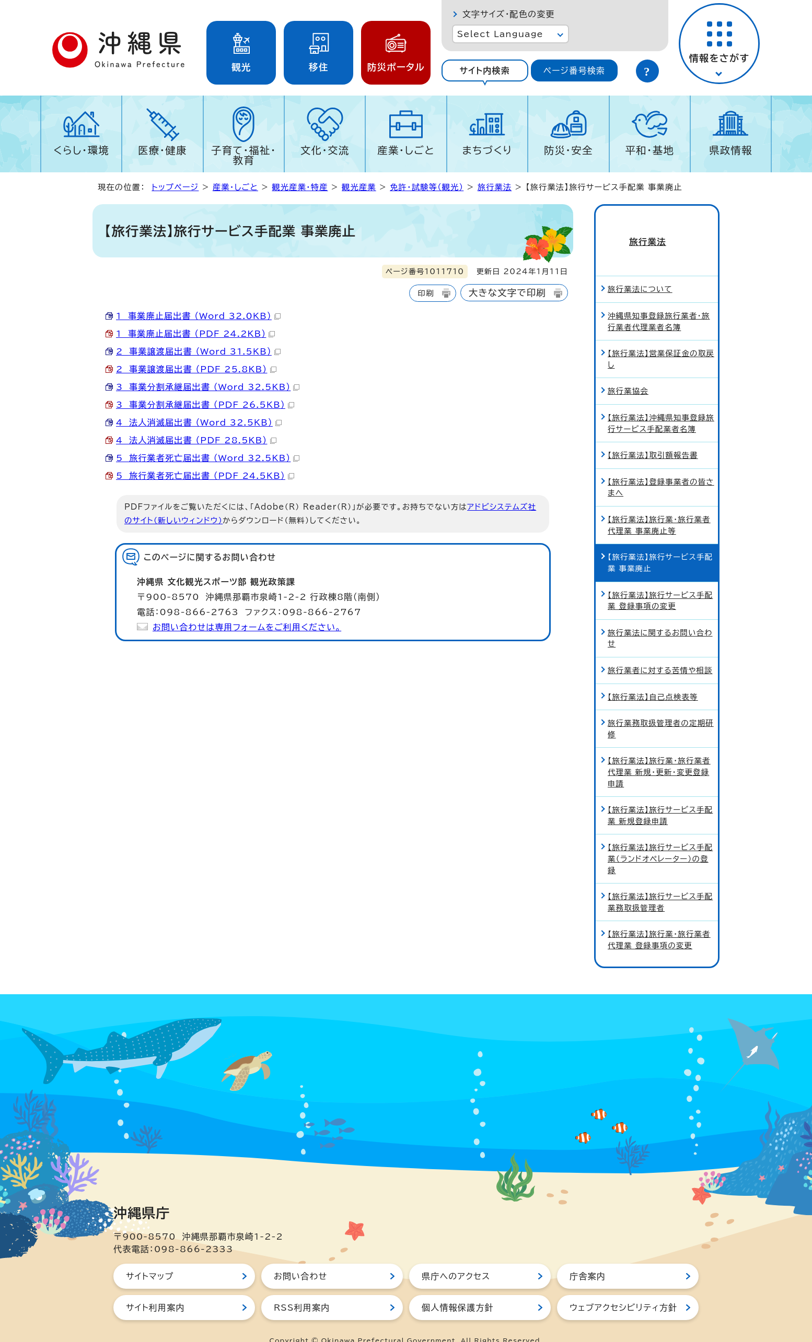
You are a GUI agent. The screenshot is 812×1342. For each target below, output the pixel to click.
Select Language (500, 34)
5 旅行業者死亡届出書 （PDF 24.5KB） (205, 476)
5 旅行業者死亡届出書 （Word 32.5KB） (207, 458)
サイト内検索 (485, 70)
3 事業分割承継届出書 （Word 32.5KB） (207, 387)
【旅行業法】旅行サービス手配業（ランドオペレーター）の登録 (660, 840)
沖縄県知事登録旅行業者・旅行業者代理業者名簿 (659, 302)
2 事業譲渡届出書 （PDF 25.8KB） (196, 369)
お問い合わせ (300, 1257)
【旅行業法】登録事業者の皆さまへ (661, 468)
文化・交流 (325, 150)
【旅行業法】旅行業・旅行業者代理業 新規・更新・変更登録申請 (659, 753)
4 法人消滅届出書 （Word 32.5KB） (199, 422)
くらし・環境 (81, 150)
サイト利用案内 (155, 1289)
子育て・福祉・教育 (243, 155)
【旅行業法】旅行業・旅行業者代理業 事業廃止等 (659, 506)
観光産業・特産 (300, 187)
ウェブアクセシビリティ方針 (623, 1289)
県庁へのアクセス (456, 1257)
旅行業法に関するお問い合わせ (660, 619)
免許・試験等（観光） (426, 187)
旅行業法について (640, 271)
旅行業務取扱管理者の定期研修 (661, 710)
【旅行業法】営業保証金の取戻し (661, 340)
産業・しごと (406, 150)
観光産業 (359, 187)
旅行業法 (495, 187)
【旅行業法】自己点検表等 (653, 678)
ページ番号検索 (574, 70)
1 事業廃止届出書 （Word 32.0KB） (198, 316)
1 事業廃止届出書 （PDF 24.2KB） (195, 333)
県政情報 (730, 150)
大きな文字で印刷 (507, 292)
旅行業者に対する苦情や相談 (660, 651)
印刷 (425, 293)
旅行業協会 (628, 372)
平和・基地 (649, 150)
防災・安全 (568, 150)
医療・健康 (162, 150)
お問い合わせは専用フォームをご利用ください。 (247, 627)
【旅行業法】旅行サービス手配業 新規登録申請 (660, 796)
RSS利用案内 (302, 1289)
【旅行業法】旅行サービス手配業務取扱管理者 (660, 883)
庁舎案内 (588, 1257)
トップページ (175, 187)
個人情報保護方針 (458, 1289)
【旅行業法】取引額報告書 (653, 436)
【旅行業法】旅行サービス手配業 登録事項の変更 (660, 582)
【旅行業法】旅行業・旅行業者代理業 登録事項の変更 (659, 921)
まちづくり (487, 150)
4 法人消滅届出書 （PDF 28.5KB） (196, 440)
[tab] (485, 70)
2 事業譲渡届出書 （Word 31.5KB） (198, 351)
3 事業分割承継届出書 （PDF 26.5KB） (205, 405)
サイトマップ (149, 1257)
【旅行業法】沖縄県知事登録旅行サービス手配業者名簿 (661, 404)
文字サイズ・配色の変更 (508, 14)
